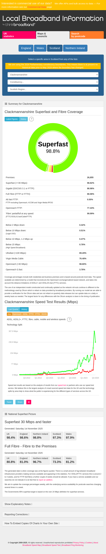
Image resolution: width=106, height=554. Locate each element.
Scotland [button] (55, 48)
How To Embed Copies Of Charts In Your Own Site (31, 523)
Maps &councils (42, 35)
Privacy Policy (78, 543)
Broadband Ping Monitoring (72, 545)
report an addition (45, 480)
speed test (62, 385)
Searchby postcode (78, 35)
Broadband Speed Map (32, 545)
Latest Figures (12, 119)
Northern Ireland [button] (75, 48)
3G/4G (44, 314)
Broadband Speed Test (51, 545)
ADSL (25, 314)
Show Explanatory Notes (18, 504)
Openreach (16, 314)
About (95, 543)
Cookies (89, 543)
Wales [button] (40, 48)
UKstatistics (9, 35)
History (23, 119)
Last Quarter (13, 309)
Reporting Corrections (16, 514)
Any (9, 314)
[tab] (53, 504)
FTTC (31, 314)
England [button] (26, 48)
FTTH (37, 314)
